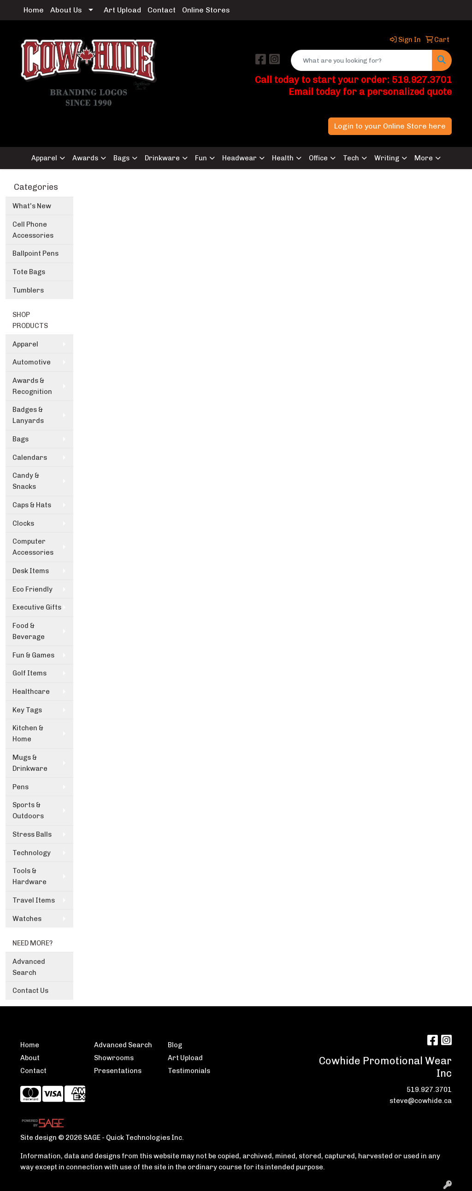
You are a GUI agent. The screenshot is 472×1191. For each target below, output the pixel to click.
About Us (66, 10)
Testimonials (189, 1071)
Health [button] (283, 158)
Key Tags (27, 710)
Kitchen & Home (27, 733)
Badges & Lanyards (28, 415)
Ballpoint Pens (35, 253)
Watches (26, 919)
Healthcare (31, 691)
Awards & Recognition (32, 386)
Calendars (29, 457)
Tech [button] (351, 158)
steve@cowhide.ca (420, 1101)
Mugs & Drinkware (29, 763)
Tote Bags (28, 272)
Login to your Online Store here (390, 126)
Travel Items (33, 900)
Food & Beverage (28, 631)
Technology (31, 853)
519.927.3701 (429, 1089)
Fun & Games (33, 655)
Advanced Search (28, 967)
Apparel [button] (44, 158)
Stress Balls (32, 834)
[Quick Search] (361, 60)
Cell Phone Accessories (32, 230)
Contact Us (30, 990)
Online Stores (206, 10)
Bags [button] (121, 158)
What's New (31, 206)
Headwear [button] (239, 158)
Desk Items (30, 571)
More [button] (423, 158)
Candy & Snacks (25, 481)
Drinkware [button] (162, 158)
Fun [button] (201, 158)
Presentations (118, 1071)
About (30, 1058)
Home (34, 10)
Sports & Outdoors (28, 810)
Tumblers (28, 290)
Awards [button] (85, 158)
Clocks (23, 523)
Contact (162, 10)
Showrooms (114, 1058)
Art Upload (122, 10)
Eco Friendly (32, 589)
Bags (20, 439)
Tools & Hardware (29, 876)
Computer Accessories (32, 547)
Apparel (25, 344)
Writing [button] (386, 158)
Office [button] (318, 158)
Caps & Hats (31, 505)
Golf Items (29, 673)
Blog (175, 1045)
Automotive (31, 362)
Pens (20, 787)
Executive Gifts (36, 607)
